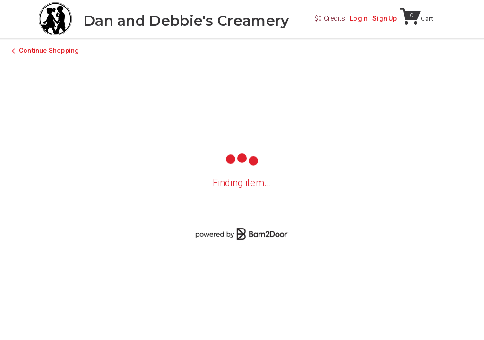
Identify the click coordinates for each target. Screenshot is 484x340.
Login (359, 18)
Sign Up (384, 18)
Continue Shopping (49, 50)
